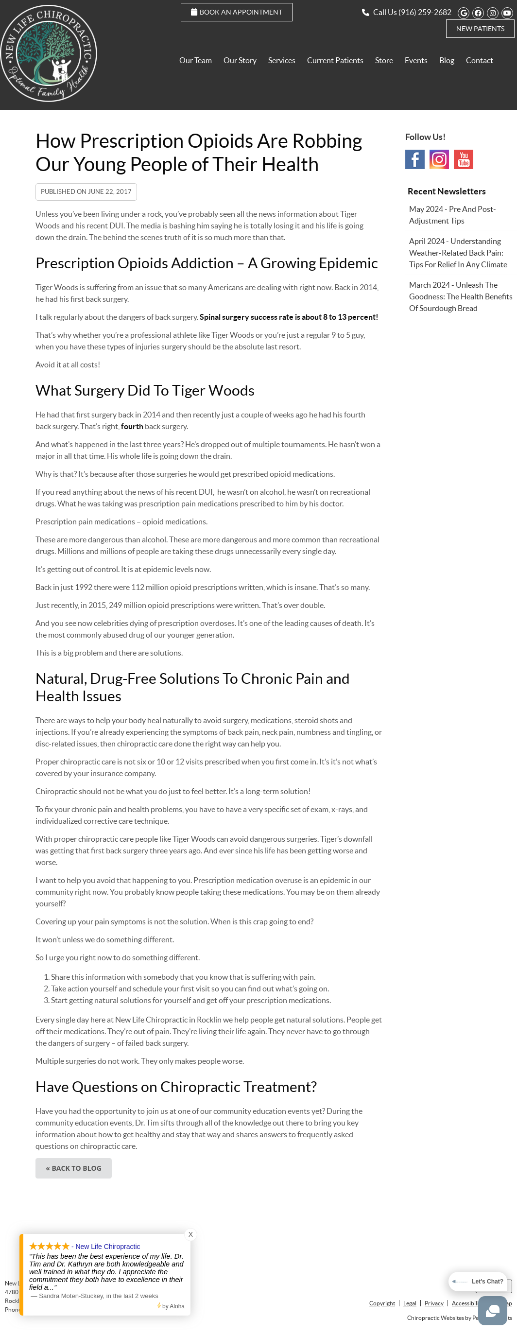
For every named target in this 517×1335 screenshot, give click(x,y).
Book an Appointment (236, 12)
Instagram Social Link (439, 159)
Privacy (434, 1303)
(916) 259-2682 (424, 12)
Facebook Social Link (415, 159)
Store (384, 60)
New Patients (480, 29)
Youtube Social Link (463, 159)
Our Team (195, 60)
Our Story (240, 60)
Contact (479, 60)
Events (416, 60)
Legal (409, 1303)
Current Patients (335, 60)
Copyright (382, 1303)
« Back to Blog (74, 1168)
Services (281, 60)
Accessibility (467, 1303)
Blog (446, 60)
